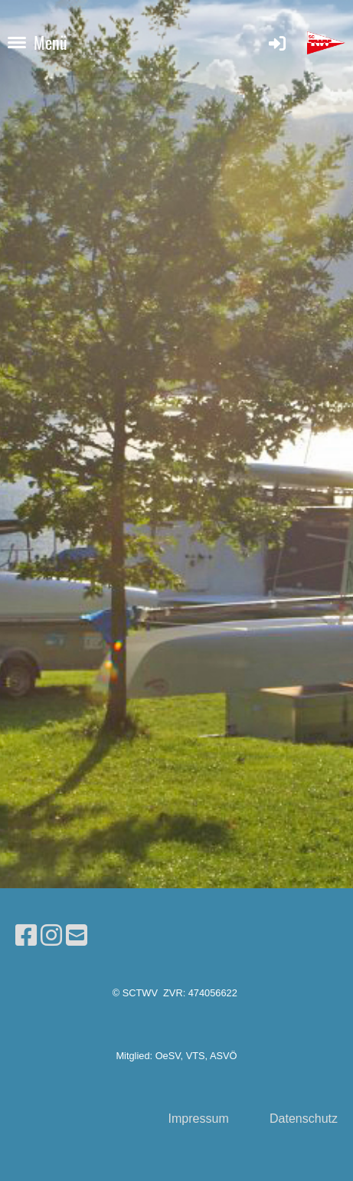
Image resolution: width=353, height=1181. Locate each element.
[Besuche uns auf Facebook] (26, 936)
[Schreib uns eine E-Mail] (76, 936)
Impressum (198, 1118)
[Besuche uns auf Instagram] (51, 936)
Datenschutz (304, 1118)
